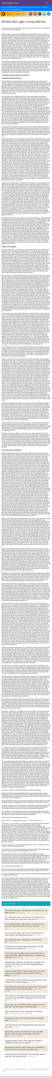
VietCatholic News (10, 3)
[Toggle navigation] (47, 3)
